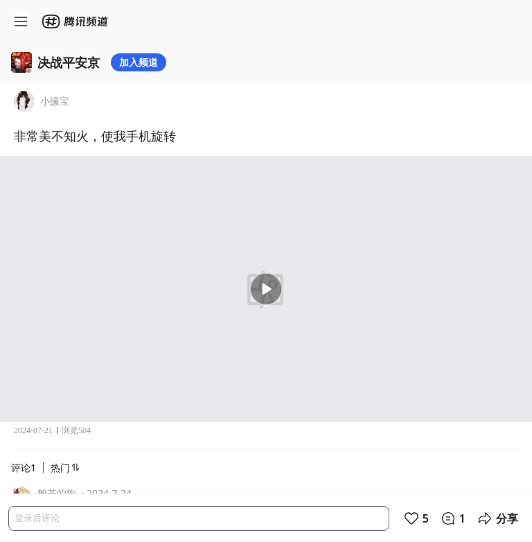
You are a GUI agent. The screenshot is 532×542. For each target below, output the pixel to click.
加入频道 (138, 62)
